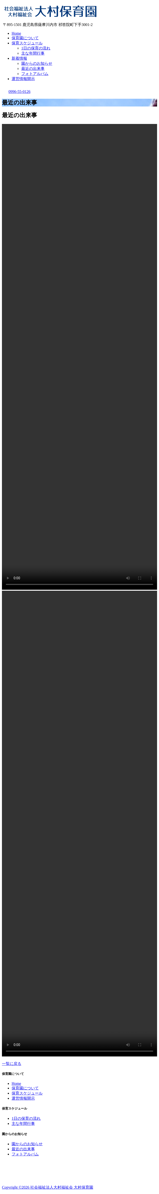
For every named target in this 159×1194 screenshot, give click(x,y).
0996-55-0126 (16, 92)
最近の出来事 (33, 68)
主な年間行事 (33, 53)
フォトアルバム (34, 74)
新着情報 (19, 58)
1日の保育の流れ (35, 48)
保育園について (25, 38)
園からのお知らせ (36, 63)
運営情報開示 (23, 79)
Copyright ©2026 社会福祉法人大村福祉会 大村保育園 (47, 1187)
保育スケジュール (27, 43)
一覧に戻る (11, 1064)
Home (16, 33)
